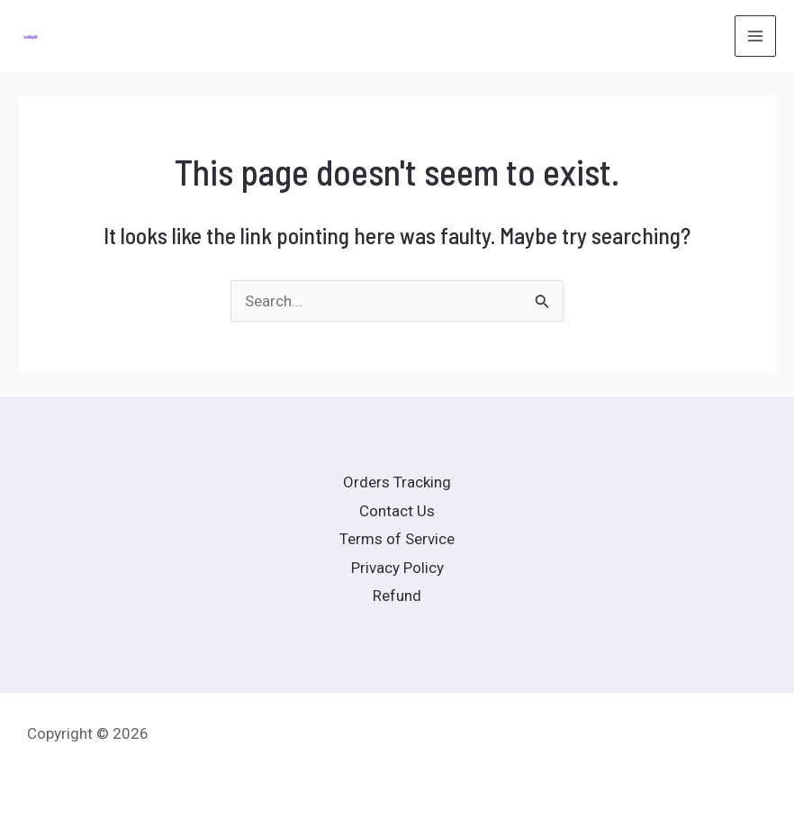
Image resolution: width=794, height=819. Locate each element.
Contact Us (397, 511)
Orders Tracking (397, 482)
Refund (397, 596)
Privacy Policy (397, 568)
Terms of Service (397, 539)
